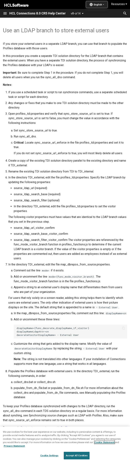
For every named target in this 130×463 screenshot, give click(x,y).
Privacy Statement (14, 450)
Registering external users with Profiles (46, 427)
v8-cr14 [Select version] (76, 13)
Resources (119, 4)
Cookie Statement (104, 446)
